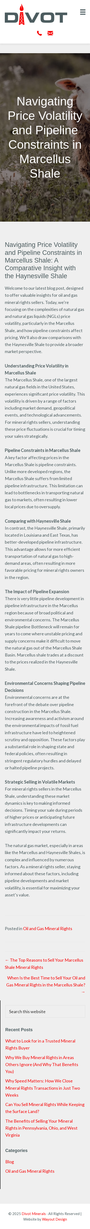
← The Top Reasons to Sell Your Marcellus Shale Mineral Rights (44, 963)
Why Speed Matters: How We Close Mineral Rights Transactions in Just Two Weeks (42, 1088)
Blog (9, 1161)
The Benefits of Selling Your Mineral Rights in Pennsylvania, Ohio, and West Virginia (41, 1128)
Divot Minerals (34, 1213)
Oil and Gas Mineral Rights (47, 928)
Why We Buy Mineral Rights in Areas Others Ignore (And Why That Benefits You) (41, 1064)
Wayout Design (54, 1219)
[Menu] (83, 12)
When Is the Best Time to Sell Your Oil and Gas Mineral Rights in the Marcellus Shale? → (45, 985)
